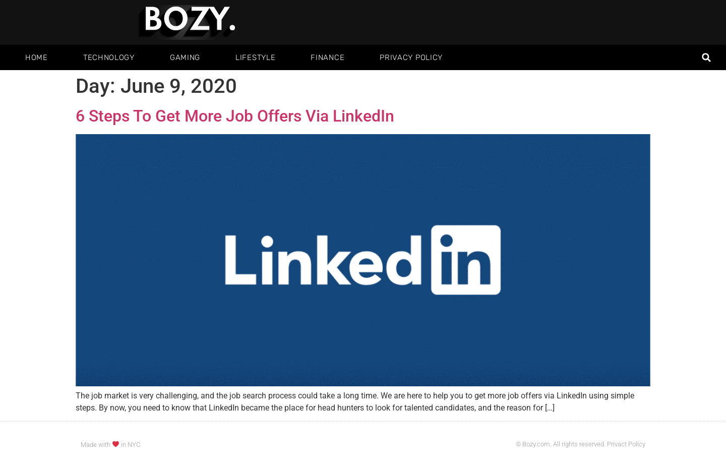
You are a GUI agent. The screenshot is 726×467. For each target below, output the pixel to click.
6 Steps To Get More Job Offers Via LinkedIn (235, 116)
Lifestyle (255, 57)
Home (36, 57)
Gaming (185, 57)
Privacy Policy (411, 57)
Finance (327, 57)
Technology (109, 57)
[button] (706, 58)
